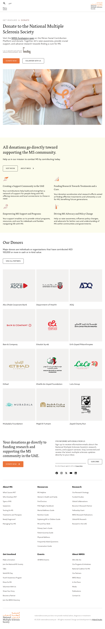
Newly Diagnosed (9, 519)
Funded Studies (78, 497)
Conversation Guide (44, 546)
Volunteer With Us (9, 587)
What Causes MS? (9, 492)
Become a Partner (9, 596)
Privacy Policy (79, 466)
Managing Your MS (9, 524)
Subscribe (95, 462)
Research (77, 487)
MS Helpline (41, 492)
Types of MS (7, 501)
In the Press (76, 582)
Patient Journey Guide (45, 533)
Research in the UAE (79, 524)
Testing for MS (8, 510)
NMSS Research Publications (82, 515)
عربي (10, 3)
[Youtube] (71, 473)
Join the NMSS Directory (11, 600)
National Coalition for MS (81, 569)
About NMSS (28, 168)
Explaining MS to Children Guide (48, 519)
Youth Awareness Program (12, 578)
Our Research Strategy (80, 492)
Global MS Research (79, 519)
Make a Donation (9, 560)
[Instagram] (61, 473)
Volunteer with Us (33, 61)
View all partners (13, 261)
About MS (7, 487)
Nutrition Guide (43, 515)
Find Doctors (42, 501)
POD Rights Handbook (45, 506)
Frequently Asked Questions (47, 542)
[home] (96, 6)
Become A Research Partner (82, 506)
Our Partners (76, 573)
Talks (4, 569)
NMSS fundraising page (22, 38)
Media (74, 587)
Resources (42, 487)
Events (40, 554)
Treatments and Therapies (12, 515)
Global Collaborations (80, 501)
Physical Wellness (43, 537)
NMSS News (76, 578)
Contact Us (76, 596)
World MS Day (8, 573)
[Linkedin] (75, 473)
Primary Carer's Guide (44, 528)
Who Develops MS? (10, 497)
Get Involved (9, 554)
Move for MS (7, 582)
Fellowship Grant (78, 510)
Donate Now (13, 464)
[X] (66, 473)
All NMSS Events (43, 560)
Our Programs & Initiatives (81, 564)
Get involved (10, 20)
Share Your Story (9, 591)
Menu (5, 8)
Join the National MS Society (13, 564)
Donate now (11, 61)
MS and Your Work (43, 524)
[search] (4, 3)
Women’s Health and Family (47, 497)
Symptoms (7, 506)
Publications (76, 591)
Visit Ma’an (10, 168)
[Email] (70, 461)
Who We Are (76, 560)
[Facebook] (56, 473)
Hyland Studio (97, 620)
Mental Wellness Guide (45, 510)
